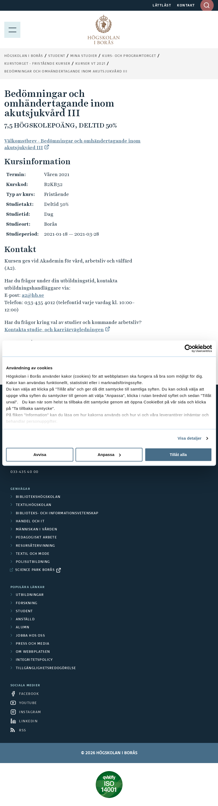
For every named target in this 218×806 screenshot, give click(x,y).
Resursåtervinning (35, 546)
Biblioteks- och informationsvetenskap (57, 513)
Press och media (32, 644)
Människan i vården (36, 529)
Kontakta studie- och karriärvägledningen (54, 329)
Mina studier (83, 56)
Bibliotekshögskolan (38, 497)
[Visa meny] (12, 29)
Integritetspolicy (34, 660)
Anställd (25, 619)
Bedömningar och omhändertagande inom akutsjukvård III (65, 72)
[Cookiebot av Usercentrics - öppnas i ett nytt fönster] (188, 348)
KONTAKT (186, 6)
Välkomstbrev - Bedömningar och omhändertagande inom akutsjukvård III (72, 144)
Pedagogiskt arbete (36, 537)
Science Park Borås (35, 570)
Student (56, 56)
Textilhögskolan (33, 505)
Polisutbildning (33, 562)
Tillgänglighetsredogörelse (46, 668)
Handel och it (30, 521)
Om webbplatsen (33, 652)
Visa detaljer (189, 438)
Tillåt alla (178, 454)
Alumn (22, 627)
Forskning (26, 603)
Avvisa (39, 454)
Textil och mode (32, 554)
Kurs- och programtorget (129, 56)
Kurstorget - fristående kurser (37, 64)
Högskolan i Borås (23, 56)
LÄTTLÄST (162, 6)
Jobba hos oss (30, 636)
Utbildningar (30, 595)
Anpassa (109, 454)
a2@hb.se (33, 295)
